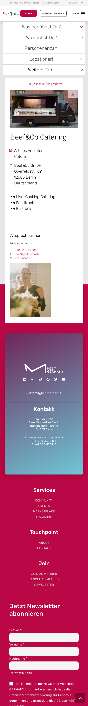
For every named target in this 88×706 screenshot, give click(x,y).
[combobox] (44, 26)
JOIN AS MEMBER (44, 574)
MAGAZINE (44, 517)
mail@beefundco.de (27, 254)
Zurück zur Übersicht (44, 84)
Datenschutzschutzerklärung (30, 695)
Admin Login (52, 3)
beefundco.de (23, 258)
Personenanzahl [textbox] (41, 48)
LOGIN (28, 13)
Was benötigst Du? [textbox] (41, 27)
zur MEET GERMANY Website (24, 3)
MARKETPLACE (44, 511)
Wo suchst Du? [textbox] (41, 37)
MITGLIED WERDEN (53, 13)
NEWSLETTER (44, 585)
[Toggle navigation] (78, 13)
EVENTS (44, 506)
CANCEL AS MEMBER (44, 579)
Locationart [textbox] (41, 59)
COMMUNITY (44, 500)
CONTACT (44, 548)
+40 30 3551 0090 (26, 250)
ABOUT (44, 543)
